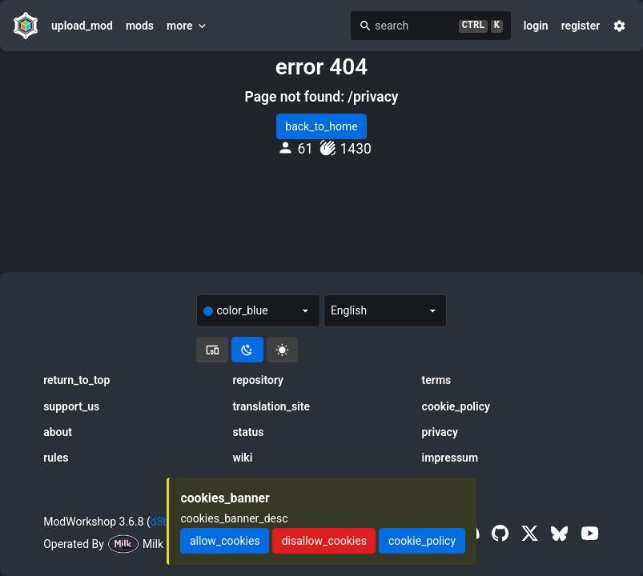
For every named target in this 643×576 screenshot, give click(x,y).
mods (140, 25)
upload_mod (82, 25)
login (536, 25)
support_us (71, 406)
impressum (450, 457)
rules (55, 457)
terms (437, 380)
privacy (440, 432)
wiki (242, 457)
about (57, 432)
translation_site (271, 406)
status (247, 432)
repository (257, 380)
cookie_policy (456, 406)
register (581, 25)
